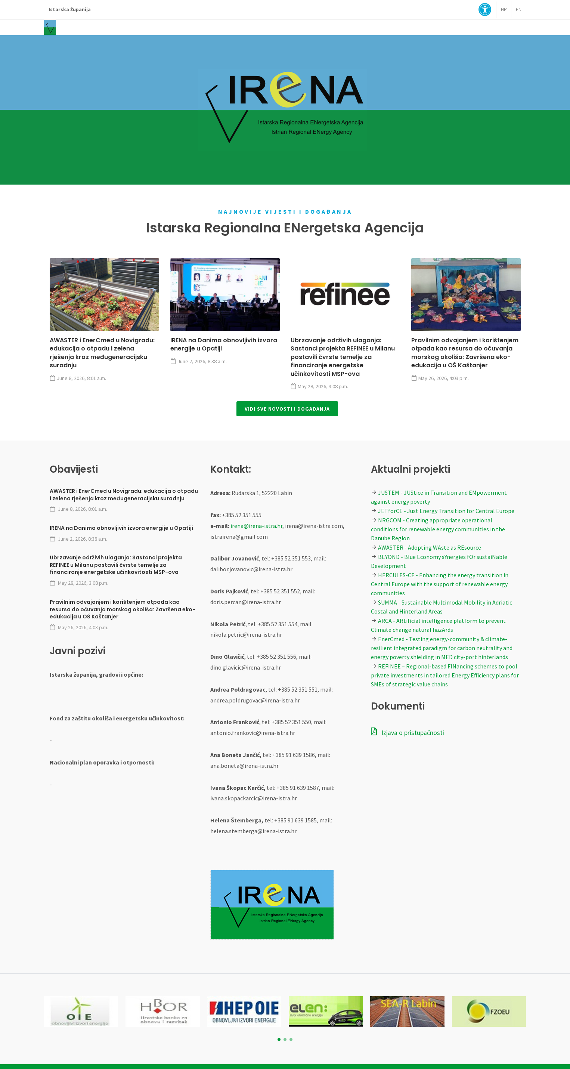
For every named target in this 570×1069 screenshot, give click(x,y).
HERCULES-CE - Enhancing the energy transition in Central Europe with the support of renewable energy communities (439, 584)
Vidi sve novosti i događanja (287, 408)
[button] (279, 1039)
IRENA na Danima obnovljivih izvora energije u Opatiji (223, 344)
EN (518, 9)
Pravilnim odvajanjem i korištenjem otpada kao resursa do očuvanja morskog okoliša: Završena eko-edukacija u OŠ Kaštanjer (464, 353)
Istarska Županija (70, 9)
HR (504, 9)
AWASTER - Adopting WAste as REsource (429, 547)
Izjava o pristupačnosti (407, 733)
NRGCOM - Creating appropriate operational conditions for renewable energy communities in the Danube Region (438, 529)
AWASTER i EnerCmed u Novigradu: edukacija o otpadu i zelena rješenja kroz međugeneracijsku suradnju (102, 353)
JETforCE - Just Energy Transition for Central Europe (446, 511)
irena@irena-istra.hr (256, 525)
